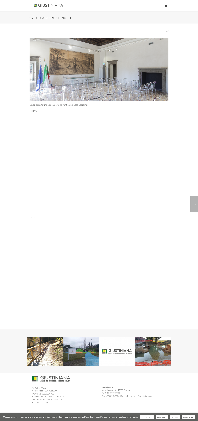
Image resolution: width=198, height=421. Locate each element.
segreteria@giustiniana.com (141, 396)
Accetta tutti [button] (188, 417)
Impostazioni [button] (147, 417)
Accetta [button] (174, 417)
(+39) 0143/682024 (113, 393)
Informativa (162, 417)
